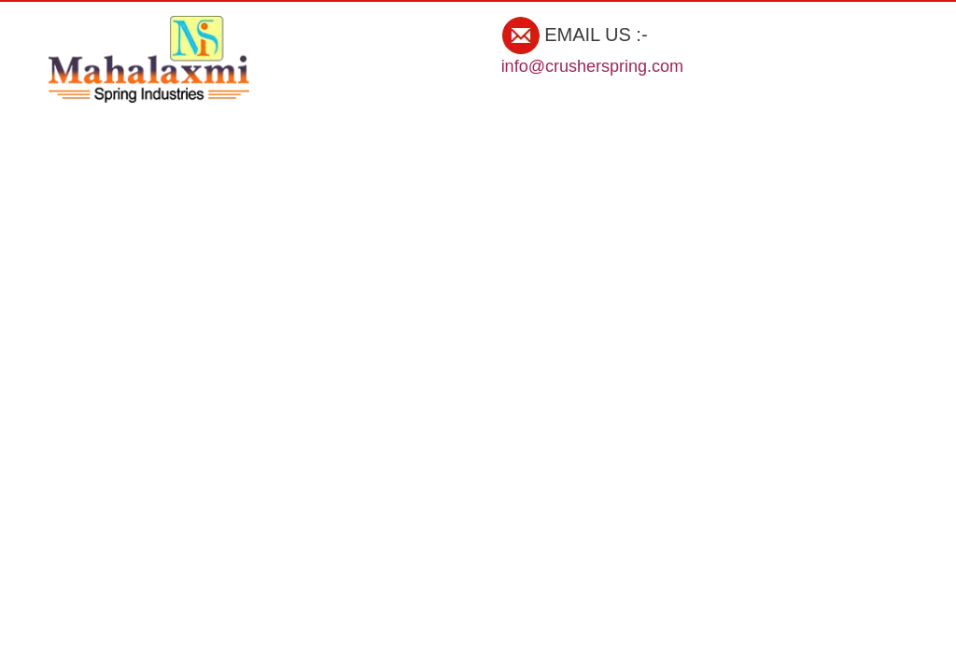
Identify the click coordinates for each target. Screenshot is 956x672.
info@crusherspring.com (592, 66)
